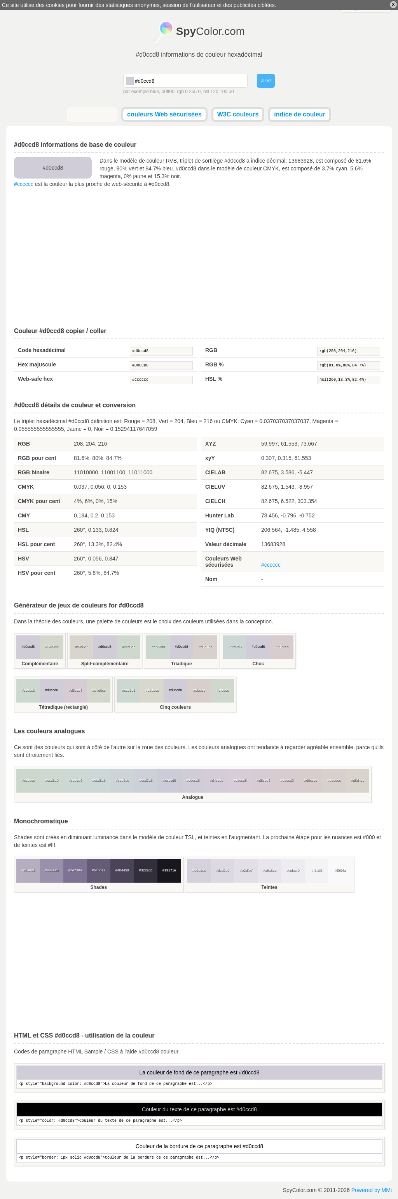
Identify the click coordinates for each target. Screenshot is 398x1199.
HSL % (213, 379)
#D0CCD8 (161, 365)
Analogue (192, 797)
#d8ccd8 (239, 780)
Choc (258, 663)
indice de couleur (299, 114)
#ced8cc (128, 647)
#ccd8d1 (128, 690)
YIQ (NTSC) (219, 530)
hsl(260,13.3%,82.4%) (348, 380)
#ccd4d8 (122, 780)
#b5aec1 (28, 870)
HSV (23, 558)
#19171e (169, 870)
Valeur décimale (225, 544)
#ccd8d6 (234, 647)
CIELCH (215, 501)
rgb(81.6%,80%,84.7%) (348, 365)
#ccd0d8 (145, 780)
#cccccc (23, 184)
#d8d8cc (152, 690)
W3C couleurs (238, 114)
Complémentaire (39, 663)
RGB (211, 350)
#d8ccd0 (286, 780)
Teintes (270, 887)
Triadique (181, 663)
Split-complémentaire (105, 663)
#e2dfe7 (245, 870)
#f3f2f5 (316, 870)
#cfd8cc (222, 690)
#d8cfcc (199, 690)
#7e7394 (75, 870)
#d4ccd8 (216, 780)
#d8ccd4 (75, 690)
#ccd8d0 (158, 647)
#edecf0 (293, 870)
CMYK (26, 487)
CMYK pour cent (39, 501)
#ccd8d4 (75, 780)
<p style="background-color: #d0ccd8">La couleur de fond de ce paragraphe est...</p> (199, 1084)
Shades (98, 887)
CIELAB (215, 472)
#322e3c (145, 870)
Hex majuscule (37, 364)
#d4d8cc (51, 647)
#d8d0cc (205, 647)
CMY (24, 515)
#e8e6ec (269, 870)
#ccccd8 (169, 780)
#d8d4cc (357, 780)
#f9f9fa (340, 870)
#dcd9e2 (222, 870)
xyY (210, 458)
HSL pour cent (36, 544)
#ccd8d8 (98, 780)
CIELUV (215, 487)
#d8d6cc (81, 647)
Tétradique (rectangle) (63, 707)
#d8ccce (281, 647)
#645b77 (98, 870)
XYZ (210, 444)
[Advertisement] (199, 257)
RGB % (214, 364)
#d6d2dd (199, 870)
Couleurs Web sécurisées (223, 561)
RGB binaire (33, 472)
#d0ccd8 (161, 351)
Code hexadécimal (42, 350)
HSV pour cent (36, 573)
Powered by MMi (371, 1190)
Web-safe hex (35, 379)
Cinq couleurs (175, 707)
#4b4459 (122, 870)
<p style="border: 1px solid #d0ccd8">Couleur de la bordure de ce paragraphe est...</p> (199, 1158)
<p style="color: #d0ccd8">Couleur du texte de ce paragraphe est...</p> (199, 1121)
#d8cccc (310, 780)
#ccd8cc (28, 780)
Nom (211, 579)
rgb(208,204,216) (348, 351)
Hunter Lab (219, 515)
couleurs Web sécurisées (164, 114)
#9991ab (51, 870)
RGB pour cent (37, 458)
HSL (23, 530)
